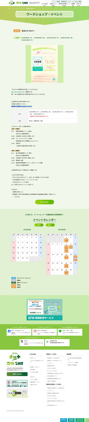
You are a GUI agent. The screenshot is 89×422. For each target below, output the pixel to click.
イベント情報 (56, 1)
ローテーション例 (51, 371)
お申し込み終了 (44, 202)
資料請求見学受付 (71, 420)
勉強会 (75, 258)
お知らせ (32, 377)
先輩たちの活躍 (51, 381)
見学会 (66, 246)
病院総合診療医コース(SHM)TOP (55, 388)
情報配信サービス (66, 1)
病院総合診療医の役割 (53, 393)
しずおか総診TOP (44, 4)
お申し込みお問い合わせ (80, 420)
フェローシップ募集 (73, 362)
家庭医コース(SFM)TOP (53, 358)
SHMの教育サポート (52, 405)
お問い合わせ (78, 4)
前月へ (39, 225)
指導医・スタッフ (34, 367)
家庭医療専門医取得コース (54, 378)
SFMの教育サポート (52, 376)
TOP (9, 8)
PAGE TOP (87, 420)
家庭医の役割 (50, 365)
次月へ (50, 225)
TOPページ (33, 358)
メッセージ (50, 363)
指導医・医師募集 (72, 365)
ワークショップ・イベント (18, 8)
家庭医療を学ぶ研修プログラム (55, 373)
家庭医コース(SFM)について (54, 360)
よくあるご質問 (77, 1)
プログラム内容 (51, 368)
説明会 (66, 239)
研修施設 (32, 369)
